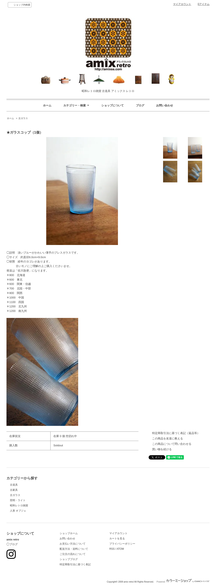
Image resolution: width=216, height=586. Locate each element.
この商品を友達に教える (167, 438)
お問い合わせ (164, 105)
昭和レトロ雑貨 (19, 505)
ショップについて (112, 105)
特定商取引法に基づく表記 (75, 564)
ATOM (120, 548)
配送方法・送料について (74, 548)
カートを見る (117, 538)
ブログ (140, 105)
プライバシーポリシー (122, 543)
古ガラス (23, 118)
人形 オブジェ (18, 510)
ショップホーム (69, 533)
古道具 (14, 484)
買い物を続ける (162, 449)
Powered (183, 582)
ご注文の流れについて (73, 554)
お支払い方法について (73, 543)
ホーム (47, 105)
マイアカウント (182, 4)
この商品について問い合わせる (171, 443)
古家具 (14, 489)
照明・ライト (17, 500)
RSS (112, 548)
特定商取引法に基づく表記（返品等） (176, 433)
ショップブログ (69, 559)
